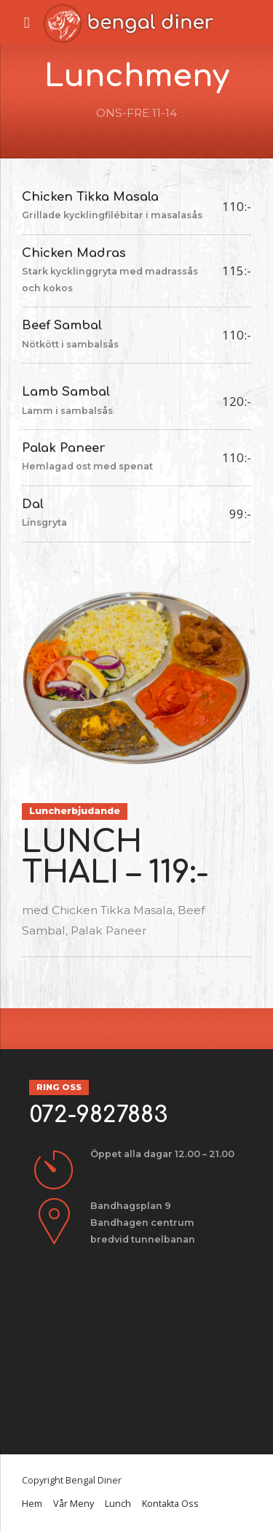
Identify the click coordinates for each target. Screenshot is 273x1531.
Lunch (118, 1503)
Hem (32, 1503)
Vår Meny (73, 1503)
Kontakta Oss (170, 1503)
